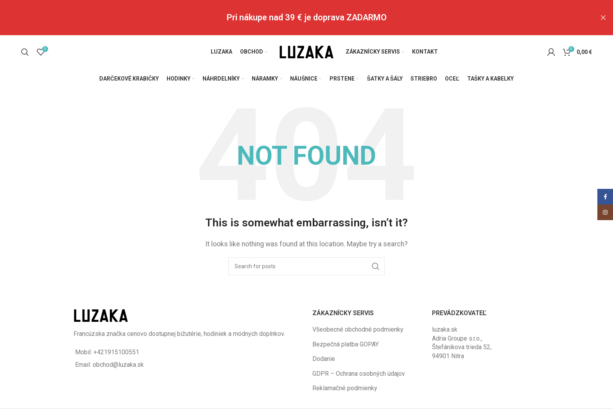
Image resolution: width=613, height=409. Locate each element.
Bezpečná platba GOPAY (345, 343)
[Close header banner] (603, 17)
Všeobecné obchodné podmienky (357, 329)
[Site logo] (306, 50)
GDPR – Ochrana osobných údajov (358, 373)
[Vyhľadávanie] (25, 51)
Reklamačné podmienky (344, 387)
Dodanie (323, 358)
